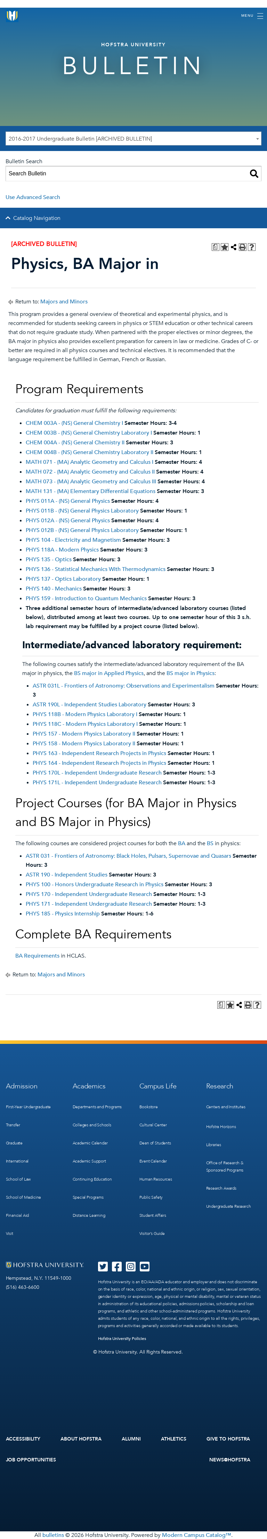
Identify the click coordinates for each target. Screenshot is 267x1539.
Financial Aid (17, 1215)
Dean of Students (155, 1143)
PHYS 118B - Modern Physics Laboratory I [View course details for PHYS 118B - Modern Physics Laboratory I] (85, 714)
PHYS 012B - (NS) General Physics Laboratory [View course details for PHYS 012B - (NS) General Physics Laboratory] (82, 530)
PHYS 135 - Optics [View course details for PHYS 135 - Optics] (49, 559)
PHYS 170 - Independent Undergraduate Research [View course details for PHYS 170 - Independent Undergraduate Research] (89, 894)
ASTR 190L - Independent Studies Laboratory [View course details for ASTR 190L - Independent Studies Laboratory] (89, 704)
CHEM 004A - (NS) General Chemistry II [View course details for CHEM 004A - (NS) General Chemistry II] (75, 442)
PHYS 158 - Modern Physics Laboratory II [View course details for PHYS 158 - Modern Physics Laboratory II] (84, 743)
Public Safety (151, 1197)
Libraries (213, 1145)
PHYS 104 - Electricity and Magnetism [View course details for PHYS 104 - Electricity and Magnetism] (73, 540)
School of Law (18, 1179)
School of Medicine (23, 1197)
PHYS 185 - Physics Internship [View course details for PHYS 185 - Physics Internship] (63, 914)
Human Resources (155, 1179)
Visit (9, 1233)
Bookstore (148, 1107)
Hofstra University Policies (122, 1338)
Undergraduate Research (228, 1206)
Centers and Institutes (225, 1107)
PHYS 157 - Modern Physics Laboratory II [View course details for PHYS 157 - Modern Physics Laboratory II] (84, 734)
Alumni (131, 1439)
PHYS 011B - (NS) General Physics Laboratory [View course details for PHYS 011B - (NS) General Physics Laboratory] (82, 511)
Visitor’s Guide (152, 1233)
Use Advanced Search (33, 197)
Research (220, 1086)
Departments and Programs (97, 1107)
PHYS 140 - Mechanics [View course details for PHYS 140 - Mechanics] (54, 589)
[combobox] (133, 138)
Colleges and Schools (92, 1125)
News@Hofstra (229, 1460)
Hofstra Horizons (221, 1126)
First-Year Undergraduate (28, 1107)
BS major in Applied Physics (109, 673)
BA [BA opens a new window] (181, 843)
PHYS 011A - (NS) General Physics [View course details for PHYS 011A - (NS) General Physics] (68, 501)
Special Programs (88, 1197)
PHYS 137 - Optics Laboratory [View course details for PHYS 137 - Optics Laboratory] (63, 579)
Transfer (13, 1125)
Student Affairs (152, 1215)
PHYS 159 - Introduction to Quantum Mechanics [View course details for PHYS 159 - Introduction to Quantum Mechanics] (86, 598)
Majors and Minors (64, 302)
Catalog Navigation (36, 218)
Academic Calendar (90, 1143)
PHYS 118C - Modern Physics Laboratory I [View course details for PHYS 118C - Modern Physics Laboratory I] (85, 724)
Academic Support (89, 1161)
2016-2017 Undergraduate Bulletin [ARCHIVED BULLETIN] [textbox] (80, 139)
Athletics (173, 1439)
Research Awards (221, 1188)
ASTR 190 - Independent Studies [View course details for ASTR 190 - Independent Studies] (66, 875)
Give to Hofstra (228, 1439)
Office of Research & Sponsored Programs (225, 1166)
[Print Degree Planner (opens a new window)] (215, 247)
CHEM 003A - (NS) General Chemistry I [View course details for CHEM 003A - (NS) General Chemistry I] (74, 423)
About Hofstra (81, 1439)
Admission (22, 1086)
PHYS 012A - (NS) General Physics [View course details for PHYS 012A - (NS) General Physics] (68, 520)
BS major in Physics (191, 673)
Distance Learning (89, 1215)
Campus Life (158, 1086)
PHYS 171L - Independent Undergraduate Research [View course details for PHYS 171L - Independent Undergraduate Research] (97, 782)
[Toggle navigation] (252, 16)
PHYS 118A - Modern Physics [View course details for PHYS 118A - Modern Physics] (62, 550)
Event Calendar (153, 1161)
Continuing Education (92, 1179)
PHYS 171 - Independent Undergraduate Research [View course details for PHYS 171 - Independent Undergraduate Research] (89, 904)
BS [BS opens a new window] (210, 843)
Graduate (14, 1143)
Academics (89, 1086)
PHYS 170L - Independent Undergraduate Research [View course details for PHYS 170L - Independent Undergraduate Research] (97, 773)
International (17, 1161)
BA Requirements (37, 956)
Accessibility (23, 1439)
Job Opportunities (31, 1460)
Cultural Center (153, 1125)
